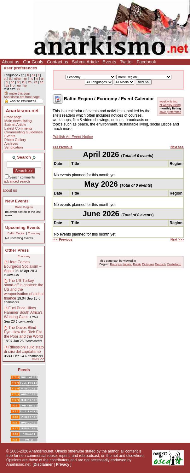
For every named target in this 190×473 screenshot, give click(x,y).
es (33, 75)
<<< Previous (62, 147)
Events (109, 61)
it (38, 75)
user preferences (20, 68)
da (7, 85)
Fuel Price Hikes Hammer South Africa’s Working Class (23, 312)
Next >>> (177, 147)
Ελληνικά (148, 264)
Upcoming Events (22, 227)
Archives (11, 143)
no (31, 78)
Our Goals (33, 61)
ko (25, 85)
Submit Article (85, 61)
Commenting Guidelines (23, 132)
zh (30, 82)
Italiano (127, 264)
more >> (38, 358)
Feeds (24, 369)
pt (5, 78)
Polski (137, 264)
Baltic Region (24, 207)
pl (6, 82)
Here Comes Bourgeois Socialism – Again (23, 266)
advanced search (17, 181)
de (12, 82)
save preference (170, 112)
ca (41, 82)
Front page (13, 117)
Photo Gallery (15, 140)
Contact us (57, 61)
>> (18, 89)
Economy (34, 233)
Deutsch (160, 264)
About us (10, 61)
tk (10, 78)
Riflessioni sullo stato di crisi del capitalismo (24, 349)
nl (37, 78)
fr (28, 75)
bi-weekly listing (170, 105)
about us (10, 190)
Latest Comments (18, 128)
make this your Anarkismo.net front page (22, 95)
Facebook (146, 61)
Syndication (13, 147)
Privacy (62, 464)
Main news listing (18, 121)
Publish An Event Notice (73, 137)
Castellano (174, 264)
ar (42, 78)
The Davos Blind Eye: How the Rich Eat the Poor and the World (23, 332)
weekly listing (168, 101)
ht (18, 82)
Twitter (126, 61)
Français (116, 264)
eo (19, 85)
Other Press (17, 250)
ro (13, 85)
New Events (17, 201)
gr (25, 78)
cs (35, 82)
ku (24, 82)
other (17, 78)
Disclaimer (43, 464)
